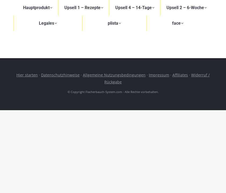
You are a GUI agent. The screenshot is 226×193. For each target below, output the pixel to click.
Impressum (159, 74)
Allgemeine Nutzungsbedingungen (114, 74)
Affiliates (180, 74)
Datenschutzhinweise (60, 74)
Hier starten (27, 74)
